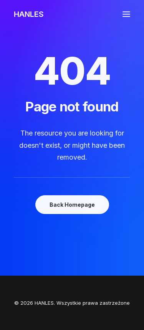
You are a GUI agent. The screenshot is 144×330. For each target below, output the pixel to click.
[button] (126, 14)
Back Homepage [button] (72, 204)
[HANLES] (29, 14)
